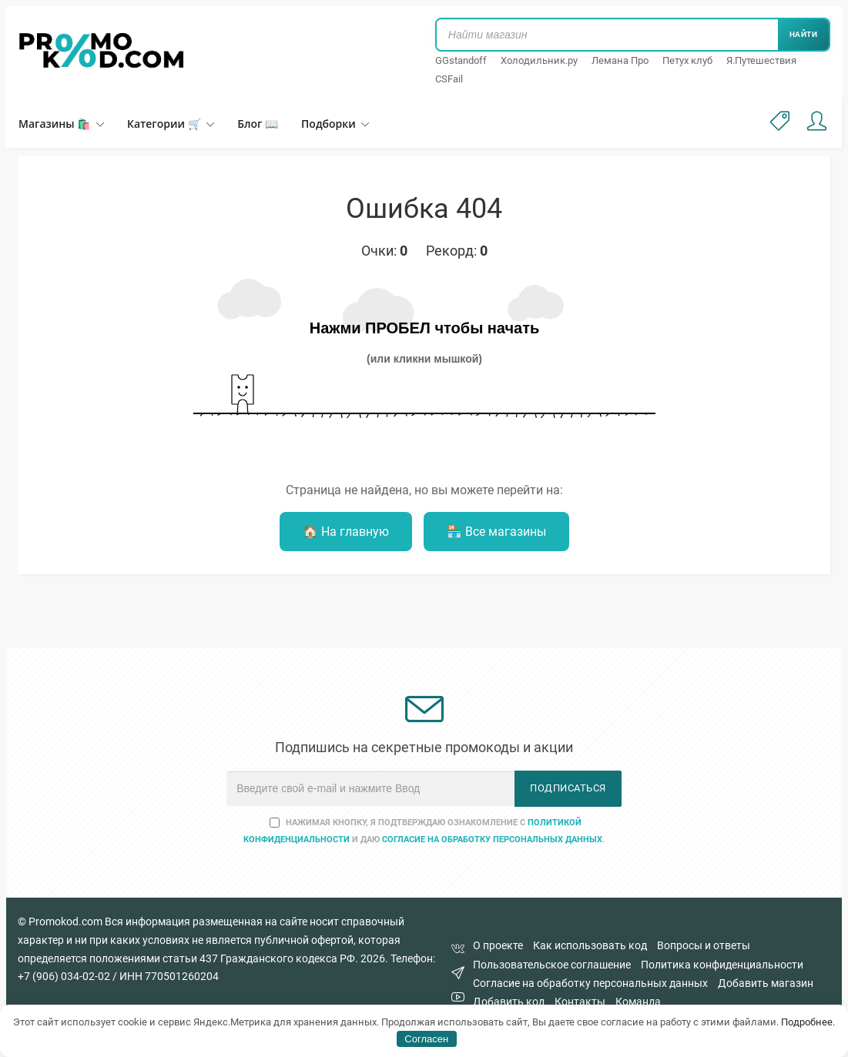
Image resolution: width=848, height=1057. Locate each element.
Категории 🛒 (170, 123)
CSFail (449, 79)
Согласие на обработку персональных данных (590, 983)
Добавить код (509, 1001)
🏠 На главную (346, 531)
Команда (638, 1001)
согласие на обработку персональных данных (492, 840)
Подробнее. (808, 1022)
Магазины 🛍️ (61, 123)
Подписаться (568, 788)
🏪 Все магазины (496, 531)
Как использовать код (590, 945)
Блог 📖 (257, 123)
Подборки (335, 123)
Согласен (426, 1039)
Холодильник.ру (539, 60)
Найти (803, 34)
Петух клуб (687, 60)
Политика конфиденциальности (722, 964)
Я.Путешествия (761, 60)
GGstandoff (461, 60)
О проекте (498, 945)
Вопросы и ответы (703, 945)
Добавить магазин (765, 983)
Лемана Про (620, 60)
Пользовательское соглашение (552, 964)
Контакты (580, 1001)
